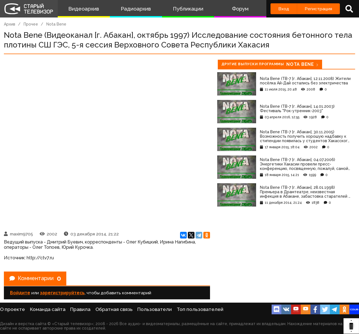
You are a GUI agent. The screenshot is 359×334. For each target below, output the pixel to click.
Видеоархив (83, 9)
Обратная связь (114, 309)
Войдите (20, 293)
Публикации (188, 9)
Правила (80, 309)
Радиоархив (136, 9)
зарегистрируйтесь (62, 293)
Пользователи (154, 309)
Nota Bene (56, 24)
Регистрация (318, 8)
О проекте (12, 309)
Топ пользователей (200, 309)
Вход (283, 8)
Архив (9, 24)
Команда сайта (47, 309)
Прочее (31, 24)
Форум (240, 9)
